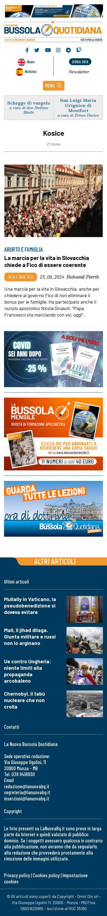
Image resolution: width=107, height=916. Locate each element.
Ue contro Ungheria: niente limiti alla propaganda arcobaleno (27, 671)
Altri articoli (55, 561)
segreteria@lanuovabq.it (27, 792)
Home (53, 144)
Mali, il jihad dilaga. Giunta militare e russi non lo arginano (30, 636)
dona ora (80, 61)
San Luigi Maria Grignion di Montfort (78, 105)
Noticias (30, 71)
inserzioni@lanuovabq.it (26, 798)
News (31, 61)
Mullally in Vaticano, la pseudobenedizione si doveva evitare (30, 605)
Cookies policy (46, 875)
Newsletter (79, 71)
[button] (53, 86)
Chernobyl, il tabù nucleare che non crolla (24, 700)
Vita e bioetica (20, 277)
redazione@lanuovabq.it (26, 786)
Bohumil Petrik (83, 276)
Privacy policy (17, 875)
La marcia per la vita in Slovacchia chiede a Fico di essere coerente (46, 261)
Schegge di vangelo (28, 102)
